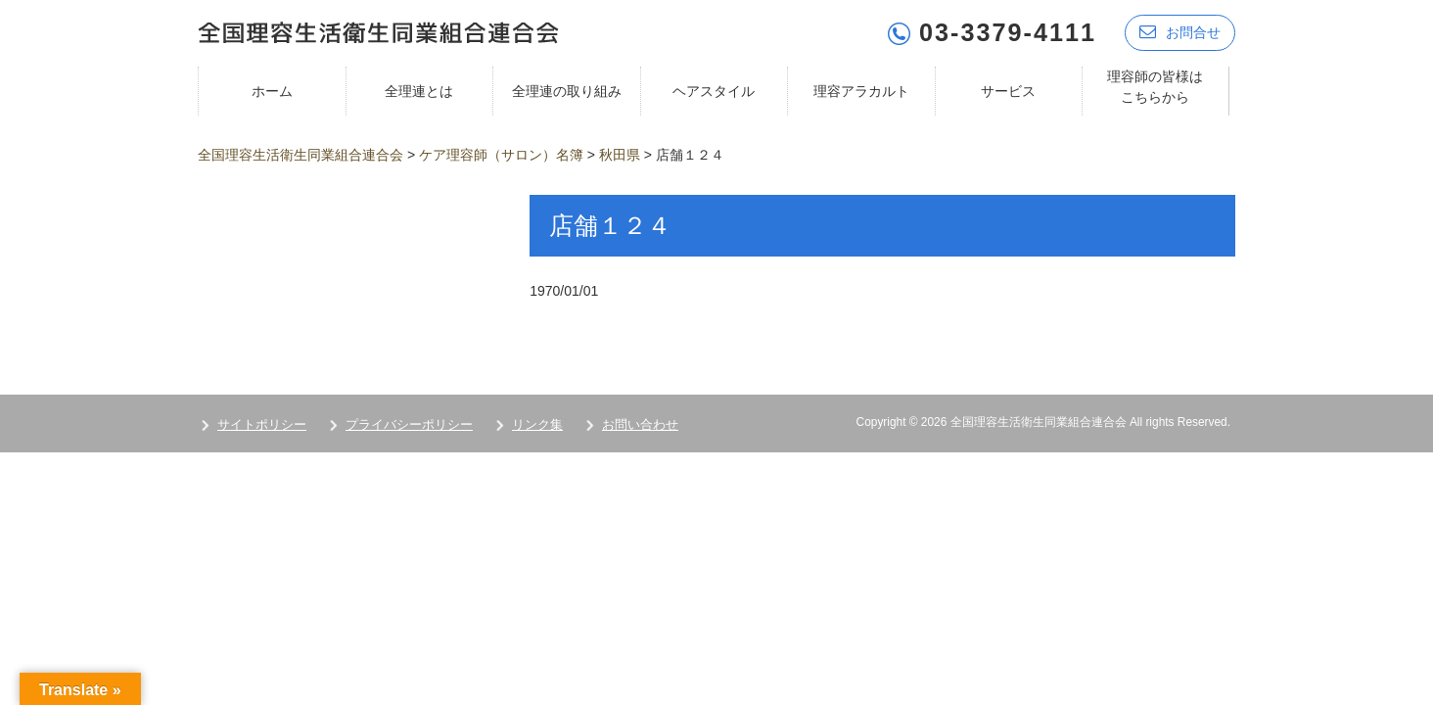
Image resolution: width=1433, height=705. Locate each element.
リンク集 (537, 424)
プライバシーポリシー (409, 424)
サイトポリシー (261, 424)
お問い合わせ (640, 424)
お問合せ (1180, 32)
